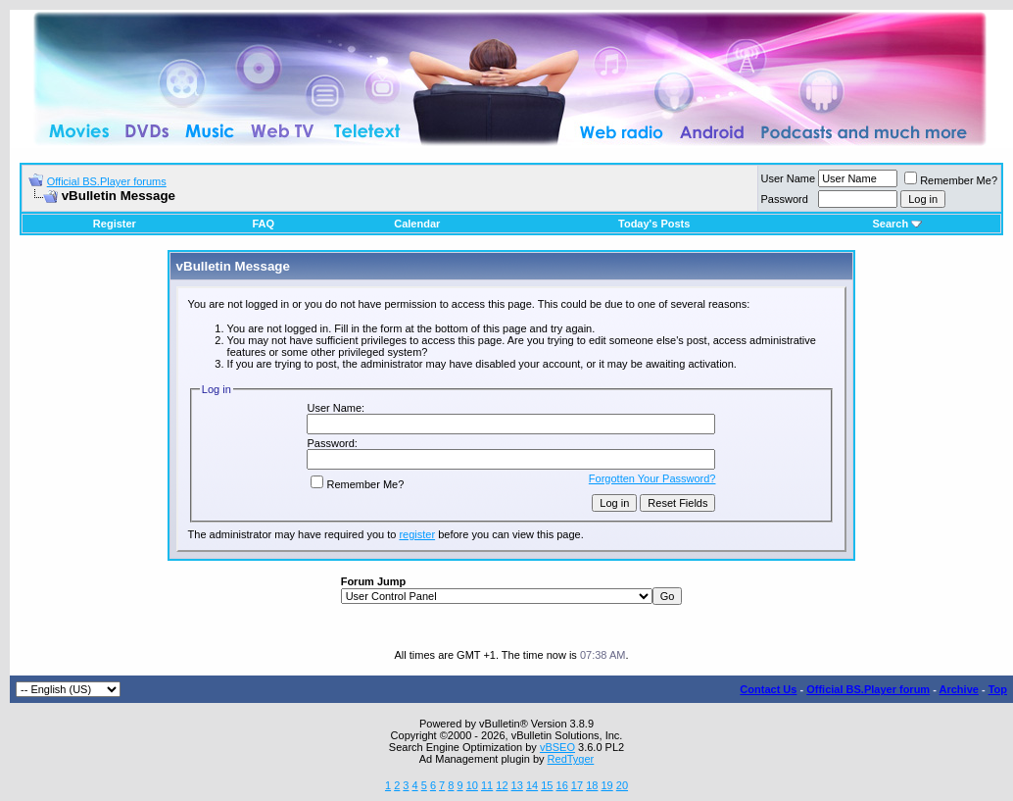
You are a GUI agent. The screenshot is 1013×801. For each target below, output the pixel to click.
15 (547, 785)
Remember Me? (950, 180)
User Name (788, 178)
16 (562, 785)
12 (501, 785)
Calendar (417, 223)
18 (592, 785)
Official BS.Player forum (868, 689)
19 (606, 785)
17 (577, 785)
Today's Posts (654, 223)
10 (472, 785)
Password (784, 199)
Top (998, 689)
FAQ (263, 223)
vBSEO (557, 747)
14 (532, 785)
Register (114, 223)
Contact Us (768, 689)
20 (622, 785)
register (417, 534)
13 (517, 785)
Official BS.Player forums (107, 181)
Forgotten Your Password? (652, 478)
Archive (959, 689)
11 (487, 785)
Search (897, 223)
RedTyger (571, 759)
